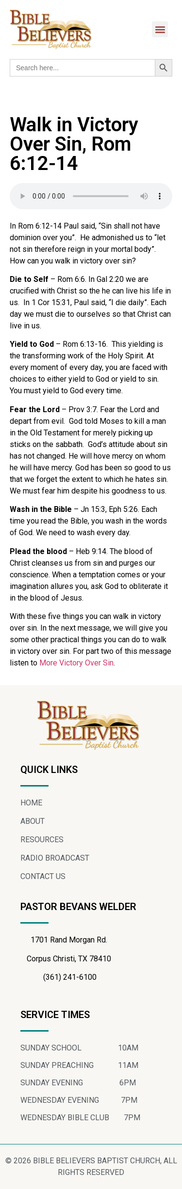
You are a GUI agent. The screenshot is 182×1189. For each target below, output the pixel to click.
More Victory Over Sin (76, 662)
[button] (160, 29)
